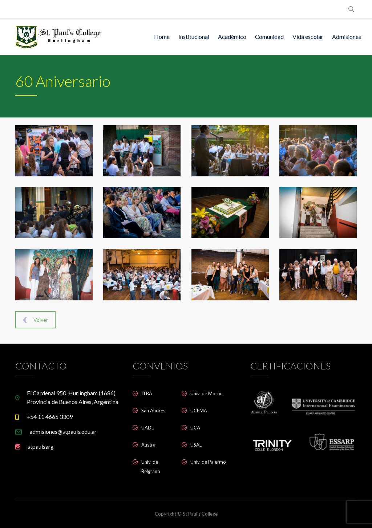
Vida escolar (307, 36)
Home (162, 36)
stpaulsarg (41, 446)
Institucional (193, 36)
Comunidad (269, 36)
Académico (232, 36)
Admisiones (346, 36)
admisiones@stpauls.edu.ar (63, 431)
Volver (35, 320)
